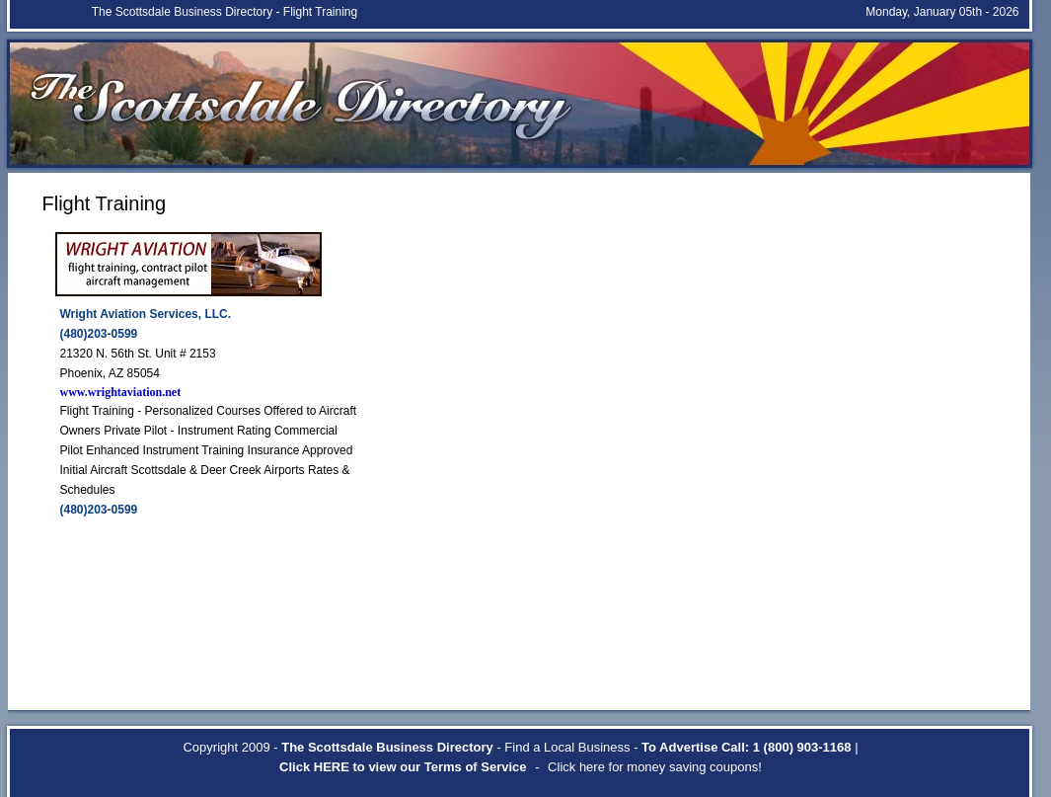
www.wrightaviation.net (121, 392)
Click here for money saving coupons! (655, 766)
